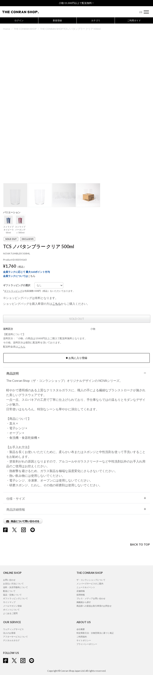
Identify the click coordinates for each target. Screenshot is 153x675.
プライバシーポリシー (86, 644)
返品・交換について (12, 594)
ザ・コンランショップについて (90, 580)
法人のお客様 (9, 633)
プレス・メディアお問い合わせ (90, 598)
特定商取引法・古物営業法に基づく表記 (95, 633)
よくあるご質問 (10, 613)
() (138, 12)
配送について (9, 591)
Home (6, 28)
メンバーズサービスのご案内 (89, 583)
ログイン (19, 20)
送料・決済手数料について (15, 587)
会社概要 (80, 629)
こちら (31, 276)
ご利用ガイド (134, 20)
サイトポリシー (83, 640)
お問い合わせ (9, 580)
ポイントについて (11, 609)
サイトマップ (9, 602)
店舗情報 (80, 591)
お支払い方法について (13, 583)
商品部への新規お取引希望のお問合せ (94, 606)
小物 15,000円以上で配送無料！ (76, 3)
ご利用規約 (81, 636)
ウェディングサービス (13, 629)
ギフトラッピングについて (15, 598)
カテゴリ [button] (95, 20)
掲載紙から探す (83, 602)
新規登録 (57, 20)
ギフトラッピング (13, 290)
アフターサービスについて (15, 636)
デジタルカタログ (11, 640)
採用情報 (80, 594)
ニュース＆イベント (85, 587)
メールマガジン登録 (12, 606)
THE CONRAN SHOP (25, 28)
